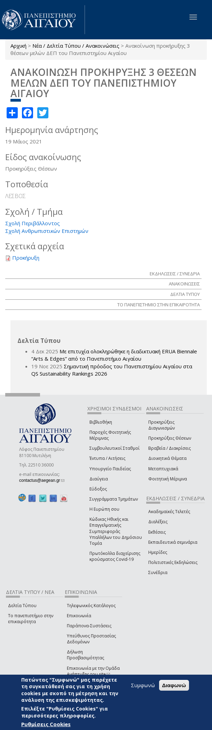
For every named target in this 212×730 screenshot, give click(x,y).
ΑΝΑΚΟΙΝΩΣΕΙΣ (184, 284)
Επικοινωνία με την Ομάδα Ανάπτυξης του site (93, 671)
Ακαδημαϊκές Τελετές (169, 512)
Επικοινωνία (79, 616)
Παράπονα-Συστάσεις (89, 626)
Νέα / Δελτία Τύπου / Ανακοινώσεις (75, 45)
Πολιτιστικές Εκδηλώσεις (172, 562)
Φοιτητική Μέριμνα (167, 479)
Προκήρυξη (25, 257)
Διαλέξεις (157, 522)
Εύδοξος (98, 489)
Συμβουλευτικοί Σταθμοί (114, 448)
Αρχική (18, 45)
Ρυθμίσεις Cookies (46, 724)
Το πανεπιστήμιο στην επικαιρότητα (30, 619)
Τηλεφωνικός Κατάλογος (91, 606)
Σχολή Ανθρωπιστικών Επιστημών (46, 230)
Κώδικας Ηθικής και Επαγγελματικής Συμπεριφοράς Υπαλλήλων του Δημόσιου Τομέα (115, 531)
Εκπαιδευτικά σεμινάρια (172, 542)
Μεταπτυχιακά (163, 469)
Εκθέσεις (157, 532)
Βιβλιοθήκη (100, 422)
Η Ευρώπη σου (104, 509)
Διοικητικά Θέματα (167, 458)
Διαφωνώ (174, 685)
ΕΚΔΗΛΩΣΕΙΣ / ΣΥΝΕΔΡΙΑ (175, 273)
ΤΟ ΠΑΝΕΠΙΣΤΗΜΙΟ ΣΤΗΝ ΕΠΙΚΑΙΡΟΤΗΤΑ (158, 304)
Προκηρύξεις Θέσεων (169, 438)
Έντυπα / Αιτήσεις (107, 458)
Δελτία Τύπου (22, 606)
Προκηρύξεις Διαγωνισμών (161, 425)
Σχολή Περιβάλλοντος (32, 223)
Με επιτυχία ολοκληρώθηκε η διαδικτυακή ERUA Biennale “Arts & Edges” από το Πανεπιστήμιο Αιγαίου (114, 355)
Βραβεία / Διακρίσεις (169, 448)
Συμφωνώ (143, 685)
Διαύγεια (98, 479)
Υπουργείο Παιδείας (110, 469)
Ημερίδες (157, 552)
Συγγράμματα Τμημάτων (113, 499)
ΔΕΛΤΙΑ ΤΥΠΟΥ (185, 294)
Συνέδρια (157, 572)
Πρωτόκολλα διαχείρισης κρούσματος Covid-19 (114, 556)
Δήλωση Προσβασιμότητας (85, 655)
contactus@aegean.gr (41, 480)
